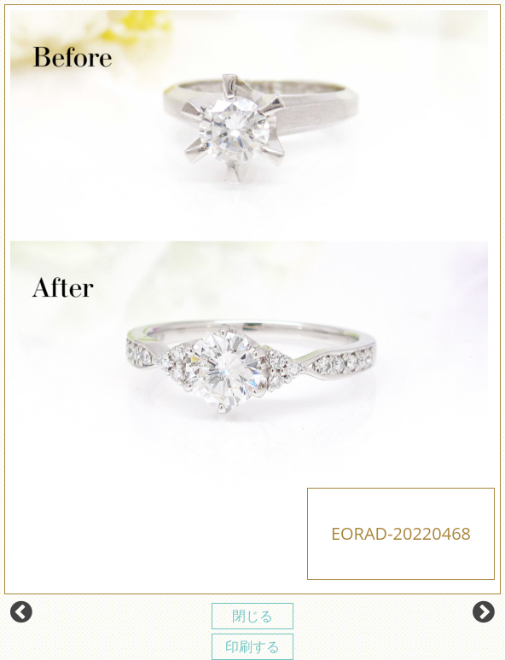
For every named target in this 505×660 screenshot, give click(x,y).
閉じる (252, 615)
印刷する (252, 646)
